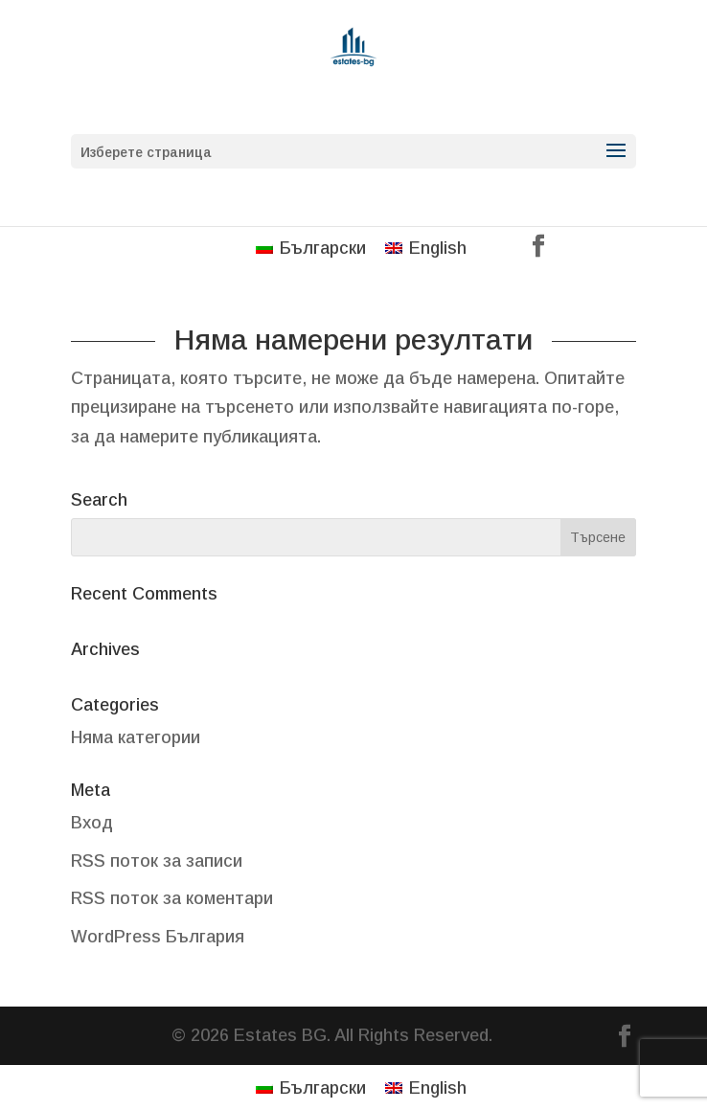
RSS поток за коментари (172, 898)
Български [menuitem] (323, 248)
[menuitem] (311, 247)
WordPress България (157, 936)
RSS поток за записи (156, 861)
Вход (92, 822)
